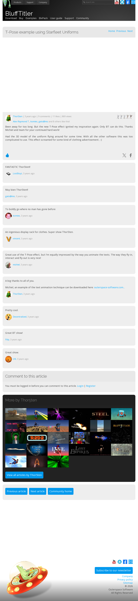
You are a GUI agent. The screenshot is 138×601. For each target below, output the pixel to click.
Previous (121, 31)
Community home (60, 491)
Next (130, 31)
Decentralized (19, 316)
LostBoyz (17, 173)
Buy (21, 18)
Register (91, 385)
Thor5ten (17, 116)
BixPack (43, 18)
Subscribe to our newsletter (113, 570)
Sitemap (128, 582)
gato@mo (43, 121)
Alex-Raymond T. (21, 121)
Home (111, 31)
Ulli (14, 359)
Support (30, 2)
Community (82, 18)
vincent (16, 238)
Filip (7, 339)
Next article (38, 491)
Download (11, 18)
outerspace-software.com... (109, 287)
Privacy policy (125, 579)
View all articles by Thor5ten (24, 475)
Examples (31, 18)
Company (43, 2)
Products (17, 2)
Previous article (16, 491)
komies (33, 121)
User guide (56, 18)
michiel (16, 264)
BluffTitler (19, 13)
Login (80, 385)
